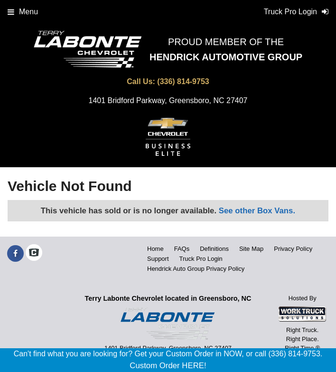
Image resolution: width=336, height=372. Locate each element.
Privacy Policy (293, 248)
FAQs (182, 248)
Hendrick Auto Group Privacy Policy (195, 268)
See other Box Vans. (257, 210)
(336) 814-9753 (183, 81)
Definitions (214, 248)
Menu (23, 12)
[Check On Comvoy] (34, 254)
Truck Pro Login (201, 258)
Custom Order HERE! (168, 365)
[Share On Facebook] (15, 254)
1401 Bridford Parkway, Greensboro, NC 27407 (168, 100)
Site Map (251, 248)
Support (158, 258)
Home (155, 248)
